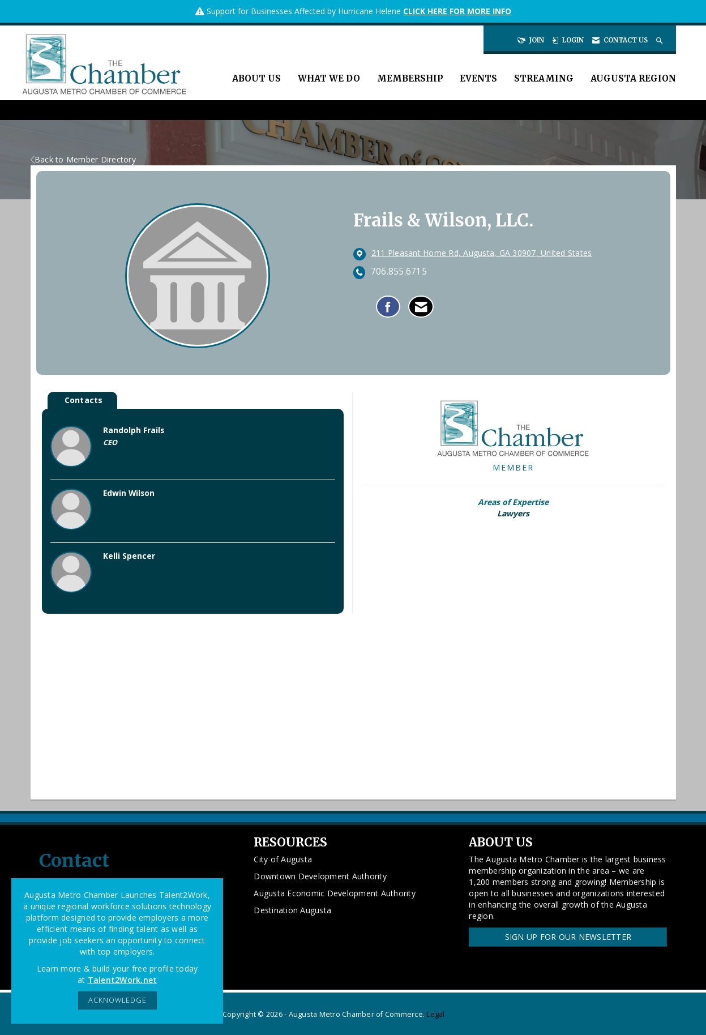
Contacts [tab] (84, 400)
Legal (435, 1014)
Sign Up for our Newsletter (568, 936)
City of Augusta (283, 859)
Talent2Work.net (122, 979)
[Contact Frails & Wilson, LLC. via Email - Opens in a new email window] (421, 307)
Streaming (544, 78)
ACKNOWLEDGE (117, 1000)
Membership (410, 78)
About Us (256, 78)
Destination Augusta (292, 910)
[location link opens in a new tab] (481, 253)
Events (478, 78)
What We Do (329, 78)
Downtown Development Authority (320, 876)
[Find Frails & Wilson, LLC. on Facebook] (388, 307)
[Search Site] (660, 40)
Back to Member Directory (83, 159)
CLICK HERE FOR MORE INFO (457, 11)
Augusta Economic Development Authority (335, 893)
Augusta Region (633, 78)
